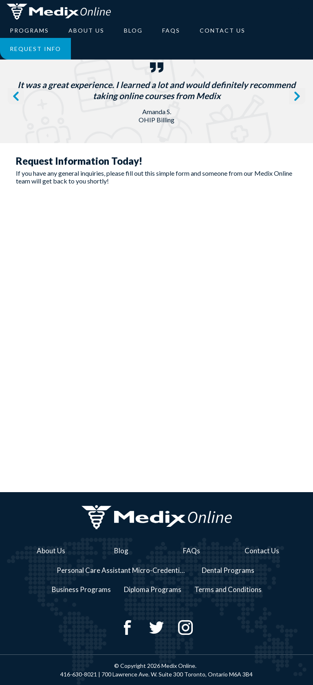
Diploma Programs (152, 589)
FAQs (171, 30)
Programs (29, 30)
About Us (86, 30)
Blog (133, 30)
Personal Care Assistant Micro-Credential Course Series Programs (125, 570)
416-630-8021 (78, 674)
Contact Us (222, 30)
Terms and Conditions (228, 589)
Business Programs (81, 589)
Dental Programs (228, 570)
